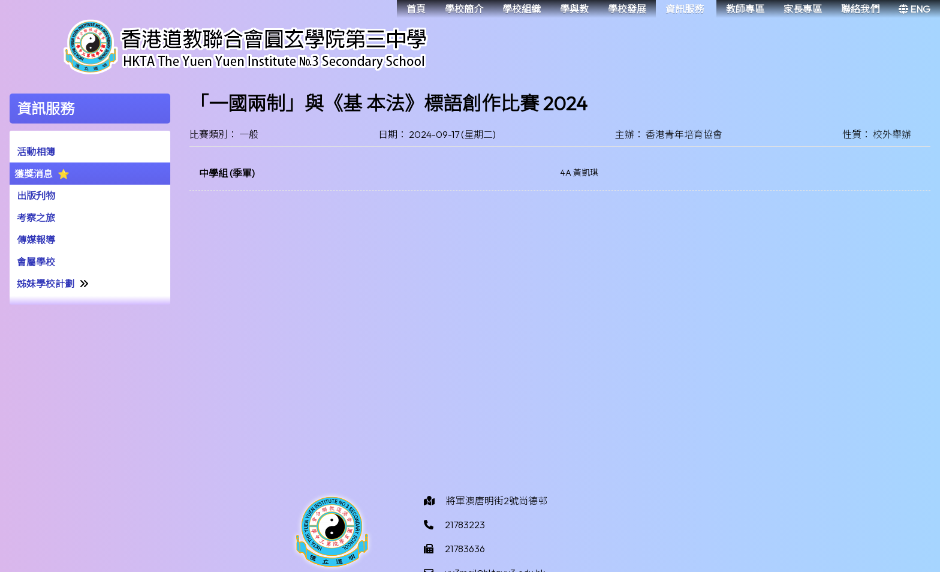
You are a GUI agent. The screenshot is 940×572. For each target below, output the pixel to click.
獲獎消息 (33, 174)
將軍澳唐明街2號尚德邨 (496, 501)
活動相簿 (36, 152)
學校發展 (627, 9)
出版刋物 (36, 195)
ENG (914, 9)
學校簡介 (464, 9)
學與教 (574, 9)
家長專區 (803, 9)
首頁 (416, 9)
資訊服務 (684, 9)
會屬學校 (36, 262)
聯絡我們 (860, 9)
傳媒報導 (36, 240)
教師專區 (745, 9)
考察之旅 (36, 218)
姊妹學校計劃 (45, 284)
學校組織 (521, 9)
